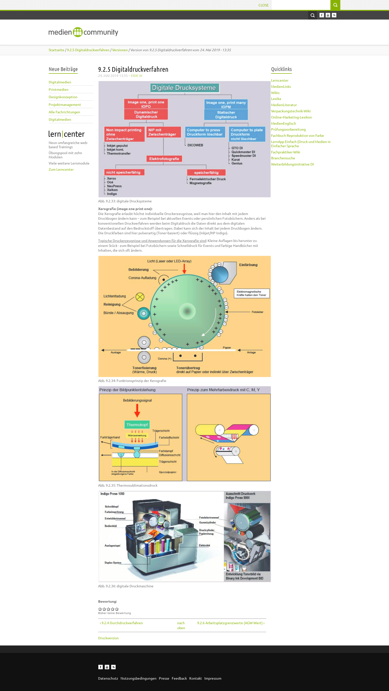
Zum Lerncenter (61, 169)
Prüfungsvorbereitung (288, 129)
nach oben (180, 625)
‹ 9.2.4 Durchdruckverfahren (121, 622)
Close (264, 5)
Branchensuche (283, 158)
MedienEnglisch (283, 123)
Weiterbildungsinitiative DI (292, 164)
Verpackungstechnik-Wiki (291, 111)
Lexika (276, 98)
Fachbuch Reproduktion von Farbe (297, 135)
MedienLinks (281, 86)
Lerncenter (279, 80)
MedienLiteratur (284, 104)
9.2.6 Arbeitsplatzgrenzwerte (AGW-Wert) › (230, 622)
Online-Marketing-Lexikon (291, 117)
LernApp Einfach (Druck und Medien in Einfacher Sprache (301, 143)
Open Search (312, 15)
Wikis (275, 92)
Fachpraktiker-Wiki (285, 152)
